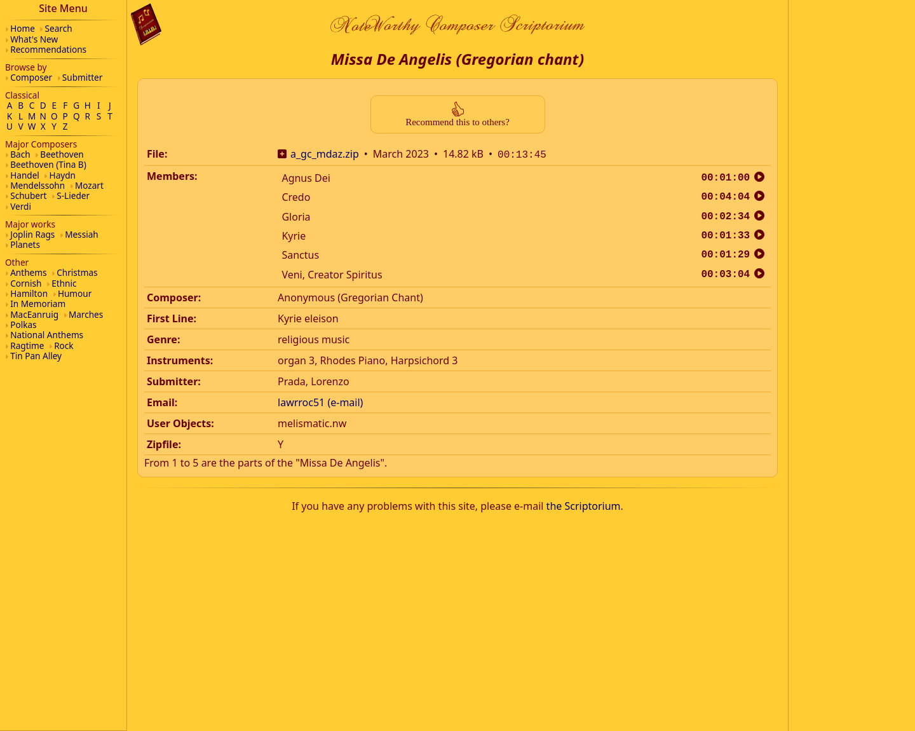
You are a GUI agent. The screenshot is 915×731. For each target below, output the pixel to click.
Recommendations (48, 49)
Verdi (20, 206)
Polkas (23, 324)
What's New (34, 39)
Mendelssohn (37, 185)
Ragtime (27, 345)
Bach (20, 154)
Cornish (25, 283)
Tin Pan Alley (36, 356)
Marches (86, 314)
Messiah (81, 234)
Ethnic (63, 283)
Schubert (28, 195)
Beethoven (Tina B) (48, 164)
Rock (63, 345)
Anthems (28, 272)
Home (22, 28)
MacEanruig (34, 314)
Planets (25, 244)
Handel (24, 175)
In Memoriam (37, 303)
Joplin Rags (32, 234)
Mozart (89, 185)
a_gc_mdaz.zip (324, 154)
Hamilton (29, 293)
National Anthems (46, 335)
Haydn (63, 175)
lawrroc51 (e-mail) (320, 401)
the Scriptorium (583, 505)
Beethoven (61, 154)
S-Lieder (73, 195)
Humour (75, 293)
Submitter (82, 77)
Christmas (77, 272)
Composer (31, 77)
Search (58, 28)
